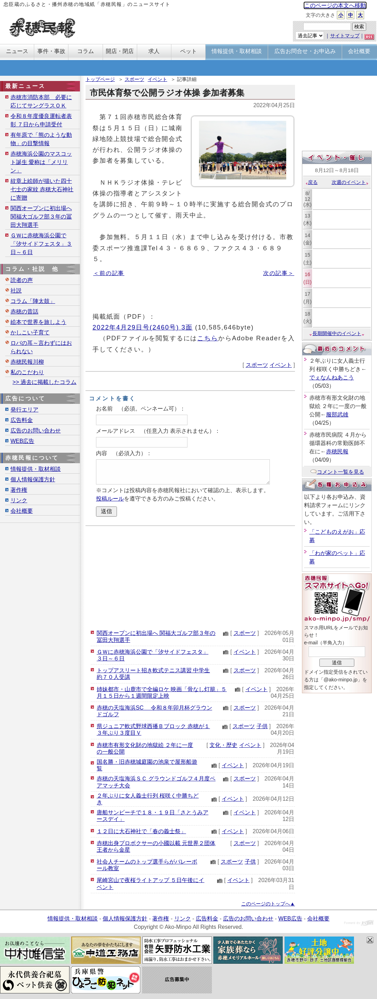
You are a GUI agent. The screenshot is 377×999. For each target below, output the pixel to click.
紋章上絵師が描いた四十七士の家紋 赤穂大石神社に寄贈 (41, 189)
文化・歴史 (223, 745)
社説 (16, 291)
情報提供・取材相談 (35, 469)
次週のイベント (350, 182)
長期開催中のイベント (337, 333)
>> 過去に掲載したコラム (44, 382)
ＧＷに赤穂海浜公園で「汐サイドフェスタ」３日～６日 (41, 243)
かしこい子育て (30, 332)
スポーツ (134, 79)
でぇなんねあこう (331, 377)
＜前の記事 (108, 273)
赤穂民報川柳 (27, 362)
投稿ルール (110, 499)
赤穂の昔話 (24, 311)
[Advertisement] (190, 577)
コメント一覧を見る (337, 472)
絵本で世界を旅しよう (38, 322)
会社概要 (21, 511)
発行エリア (24, 410)
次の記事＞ (278, 273)
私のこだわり (27, 372)
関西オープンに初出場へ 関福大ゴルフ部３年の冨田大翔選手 (41, 216)
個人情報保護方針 (32, 479)
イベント (157, 79)
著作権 (18, 490)
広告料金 (21, 420)
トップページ (100, 79)
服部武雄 (337, 414)
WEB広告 (22, 441)
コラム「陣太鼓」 (32, 301)
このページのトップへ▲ (268, 903)
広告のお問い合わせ (35, 431)
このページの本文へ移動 (335, 5)
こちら (207, 338)
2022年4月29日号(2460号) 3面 (143, 327)
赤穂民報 (337, 451)
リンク (18, 500)
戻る (311, 182)
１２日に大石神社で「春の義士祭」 (141, 831)
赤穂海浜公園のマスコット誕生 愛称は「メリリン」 (41, 162)
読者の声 (21, 280)
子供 (262, 726)
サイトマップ (345, 35)
